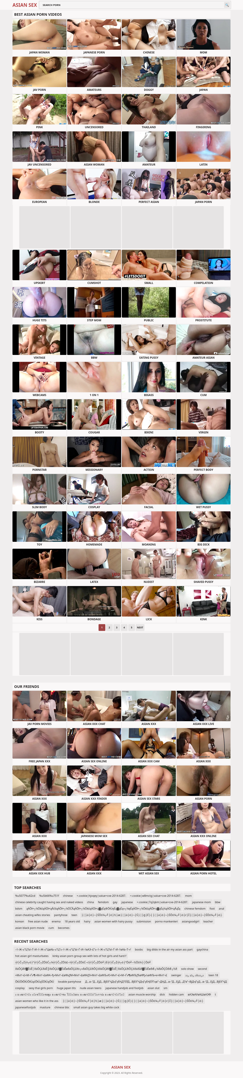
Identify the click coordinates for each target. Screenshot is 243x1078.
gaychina (202, 949)
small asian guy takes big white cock (96, 1007)
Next (140, 627)
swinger (176, 975)
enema (56, 921)
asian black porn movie (29, 928)
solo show (187, 969)
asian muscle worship (142, 994)
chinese (68, 896)
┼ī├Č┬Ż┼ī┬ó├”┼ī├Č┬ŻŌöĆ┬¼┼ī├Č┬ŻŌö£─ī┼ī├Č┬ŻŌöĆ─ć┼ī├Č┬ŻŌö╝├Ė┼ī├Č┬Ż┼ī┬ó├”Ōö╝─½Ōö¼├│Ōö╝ (83, 962)
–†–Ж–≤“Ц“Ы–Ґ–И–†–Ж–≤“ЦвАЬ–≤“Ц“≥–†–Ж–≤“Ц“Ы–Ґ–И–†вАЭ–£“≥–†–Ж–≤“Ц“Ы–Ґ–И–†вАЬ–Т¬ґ (73, 949)
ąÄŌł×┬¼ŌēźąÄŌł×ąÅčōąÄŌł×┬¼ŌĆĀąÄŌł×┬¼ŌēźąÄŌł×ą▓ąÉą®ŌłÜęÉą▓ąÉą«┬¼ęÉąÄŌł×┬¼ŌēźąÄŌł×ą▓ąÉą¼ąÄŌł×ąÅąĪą (103, 908)
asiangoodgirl (190, 921)
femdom (103, 902)
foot (212, 908)
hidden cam (176, 994)
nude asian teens (90, 988)
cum (51, 928)
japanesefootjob (25, 1007)
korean (19, 921)
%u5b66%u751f (49, 896)
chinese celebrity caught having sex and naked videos (49, 902)
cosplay (20, 988)
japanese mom (201, 902)
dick (162, 994)
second (202, 969)
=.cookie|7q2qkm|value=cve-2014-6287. (162, 902)
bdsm (18, 908)
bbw (217, 902)
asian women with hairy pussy (113, 921)
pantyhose (61, 915)
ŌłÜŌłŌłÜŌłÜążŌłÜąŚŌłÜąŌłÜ (34, 981)
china (90, 902)
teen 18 (213, 975)
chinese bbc (61, 1007)
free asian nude (38, 921)
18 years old (72, 921)
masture (45, 1007)
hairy (87, 921)
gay (115, 902)
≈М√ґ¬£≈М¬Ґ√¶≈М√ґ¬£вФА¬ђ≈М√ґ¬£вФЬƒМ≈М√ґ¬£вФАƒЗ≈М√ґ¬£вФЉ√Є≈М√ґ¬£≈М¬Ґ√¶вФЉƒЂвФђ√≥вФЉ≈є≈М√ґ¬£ (91, 975)
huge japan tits (66, 988)
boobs (139, 949)
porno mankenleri (166, 921)
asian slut (153, 988)
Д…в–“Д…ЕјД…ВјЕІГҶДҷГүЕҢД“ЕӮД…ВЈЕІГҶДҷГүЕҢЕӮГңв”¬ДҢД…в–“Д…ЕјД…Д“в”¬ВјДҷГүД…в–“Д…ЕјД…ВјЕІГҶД (156, 981)
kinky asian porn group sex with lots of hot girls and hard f (89, 956)
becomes (63, 928)
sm (165, 988)
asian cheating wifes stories (32, 915)
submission (144, 921)
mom (188, 896)
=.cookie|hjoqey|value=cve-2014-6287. (101, 896)
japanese (127, 902)
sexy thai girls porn (41, 988)
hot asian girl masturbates (31, 956)
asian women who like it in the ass (36, 1001)
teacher (208, 921)
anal (221, 908)
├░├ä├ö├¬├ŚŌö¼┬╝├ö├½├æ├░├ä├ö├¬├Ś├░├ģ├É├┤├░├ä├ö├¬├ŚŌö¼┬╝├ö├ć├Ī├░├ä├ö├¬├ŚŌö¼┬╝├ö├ (151, 915)
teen (74, 915)
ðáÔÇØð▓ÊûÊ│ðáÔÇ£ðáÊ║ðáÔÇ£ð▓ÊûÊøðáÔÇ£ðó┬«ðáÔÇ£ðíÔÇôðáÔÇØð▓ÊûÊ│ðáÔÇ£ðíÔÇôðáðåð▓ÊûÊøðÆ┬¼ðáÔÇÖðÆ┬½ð (96, 969)
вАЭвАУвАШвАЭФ (199, 994)
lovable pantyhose (69, 981)
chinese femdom (194, 908)
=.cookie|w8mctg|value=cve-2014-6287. (155, 896)
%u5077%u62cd (25, 896)
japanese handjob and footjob (124, 988)
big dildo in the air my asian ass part (170, 949)
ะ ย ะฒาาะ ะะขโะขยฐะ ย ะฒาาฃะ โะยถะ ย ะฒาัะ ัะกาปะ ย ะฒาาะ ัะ (69, 994)
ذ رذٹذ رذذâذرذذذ (194, 975)
